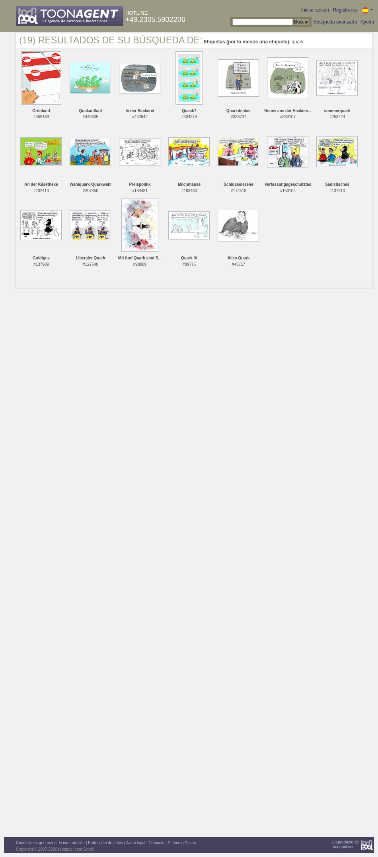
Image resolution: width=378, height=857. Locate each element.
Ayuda (367, 22)
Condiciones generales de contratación (50, 843)
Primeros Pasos (182, 843)
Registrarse (345, 10)
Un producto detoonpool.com (345, 844)
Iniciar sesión (315, 10)
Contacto (156, 843)
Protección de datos (105, 843)
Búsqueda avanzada (335, 22)
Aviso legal (135, 843)
